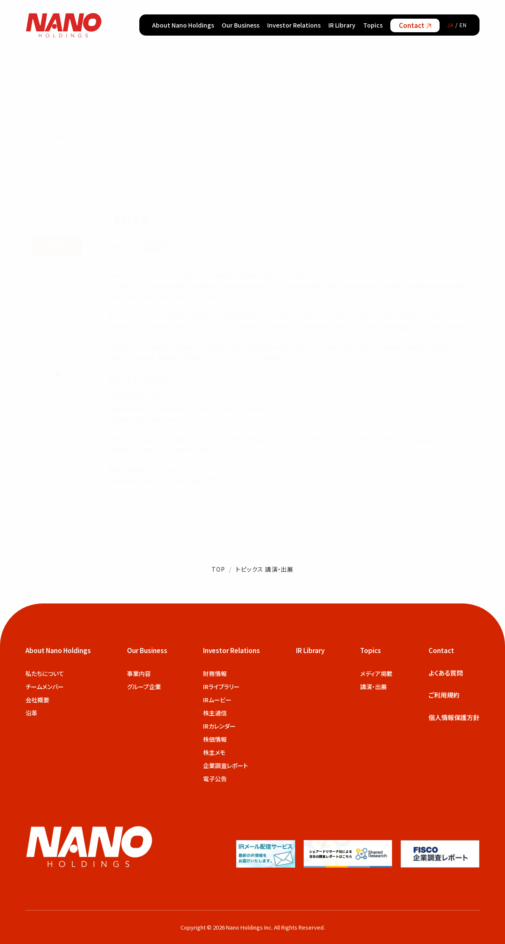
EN (463, 25)
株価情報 (215, 739)
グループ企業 (144, 686)
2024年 (57, 294)
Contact (415, 25)
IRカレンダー (219, 726)
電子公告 (215, 778)
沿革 (31, 713)
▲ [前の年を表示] (57, 217)
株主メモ (214, 752)
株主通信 (215, 713)
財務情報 (215, 673)
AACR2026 (125, 260)
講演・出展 (373, 686)
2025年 (57, 268)
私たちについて (44, 673)
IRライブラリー (221, 686)
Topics (373, 25)
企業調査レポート (225, 765)
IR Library (341, 25)
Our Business (241, 25)
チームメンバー (44, 686)
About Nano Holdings (183, 25)
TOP (218, 569)
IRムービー (217, 699)
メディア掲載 (376, 673)
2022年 (57, 345)
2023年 (57, 320)
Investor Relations (294, 25)
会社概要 (37, 699)
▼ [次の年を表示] (57, 373)
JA (450, 25)
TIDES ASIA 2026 (135, 393)
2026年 (57, 243)
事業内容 (139, 673)
